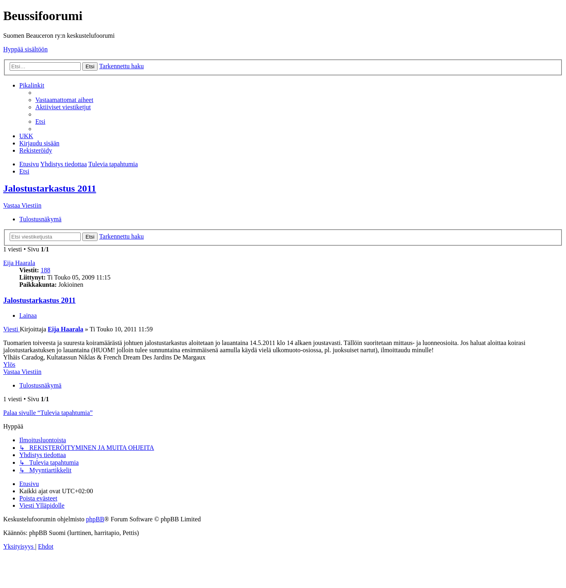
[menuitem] (64, 99)
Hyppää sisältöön (25, 49)
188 (45, 270)
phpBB (95, 519)
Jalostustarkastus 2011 (49, 188)
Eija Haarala (19, 262)
